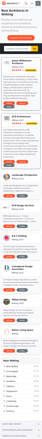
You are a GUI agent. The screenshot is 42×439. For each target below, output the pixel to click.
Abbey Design (19, 299)
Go (34, 48)
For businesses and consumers (17, 430)
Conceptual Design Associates (22, 268)
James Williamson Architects (22, 62)
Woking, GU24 (18, 209)
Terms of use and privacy (14, 436)
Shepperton (21, 391)
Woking (15, 333)
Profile (8, 107)
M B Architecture (21, 116)
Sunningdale (21, 371)
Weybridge (21, 376)
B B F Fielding (19, 235)
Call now (22, 103)
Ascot (21, 396)
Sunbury (21, 411)
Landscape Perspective (24, 174)
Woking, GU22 (18, 178)
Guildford (21, 381)
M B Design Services (23, 205)
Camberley (21, 401)
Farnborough (21, 406)
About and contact (11, 424)
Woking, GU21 (18, 67)
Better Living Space (22, 329)
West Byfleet (21, 366)
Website (9, 103)
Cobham (21, 386)
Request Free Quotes (21, 37)
